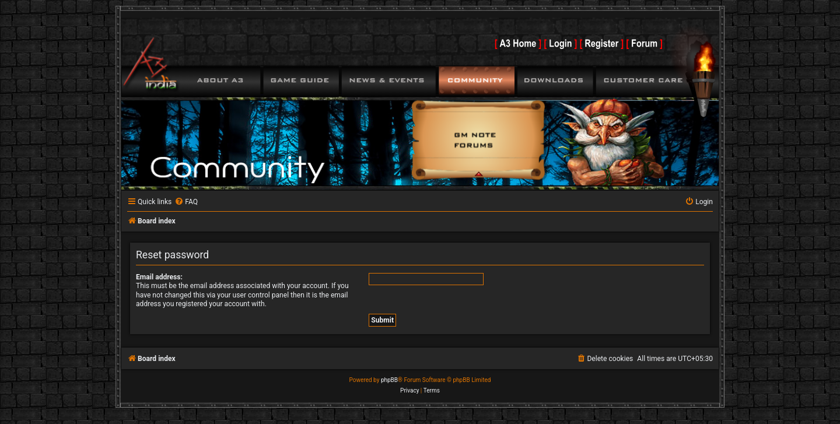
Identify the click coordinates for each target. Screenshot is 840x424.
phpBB (389, 380)
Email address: (159, 277)
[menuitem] (186, 202)
